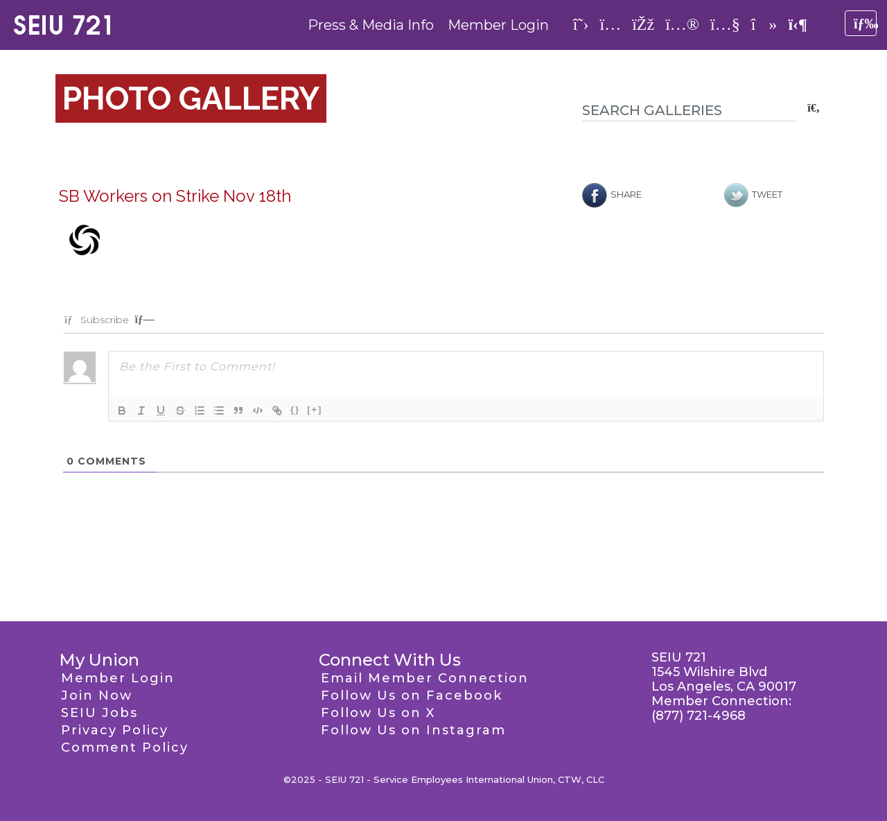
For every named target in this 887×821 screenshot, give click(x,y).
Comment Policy (124, 747)
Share (612, 194)
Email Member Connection (425, 678)
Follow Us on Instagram (413, 730)
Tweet (753, 194)
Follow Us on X (378, 712)
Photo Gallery (190, 98)
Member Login (498, 25)
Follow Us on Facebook (411, 695)
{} (295, 409)
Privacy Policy (114, 730)
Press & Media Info (371, 25)
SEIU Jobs (99, 712)
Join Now (96, 695)
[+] (314, 409)
